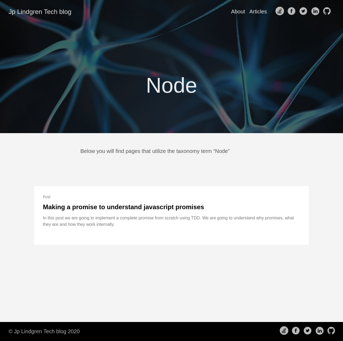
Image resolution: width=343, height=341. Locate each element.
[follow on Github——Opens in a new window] (328, 11)
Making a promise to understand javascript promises (123, 207)
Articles (258, 11)
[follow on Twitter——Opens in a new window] (304, 11)
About (238, 11)
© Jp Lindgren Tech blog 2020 (44, 331)
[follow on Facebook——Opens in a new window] (292, 11)
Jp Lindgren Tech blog (40, 11)
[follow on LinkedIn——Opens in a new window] (316, 11)
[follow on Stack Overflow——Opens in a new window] (280, 11)
